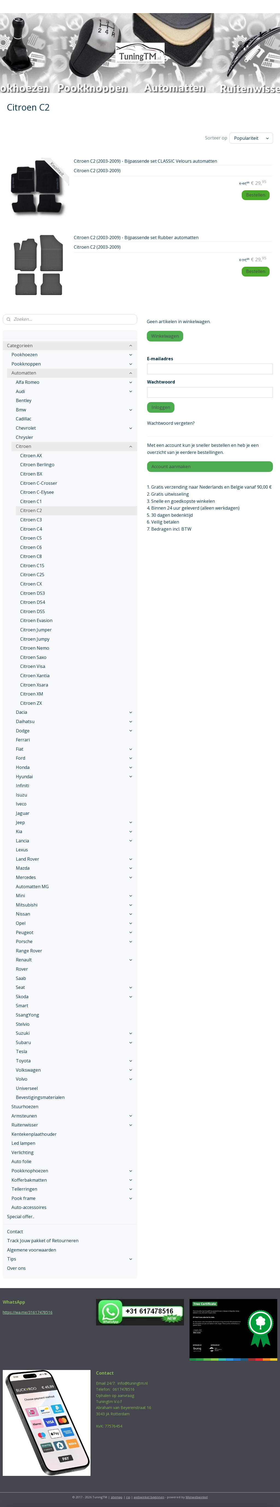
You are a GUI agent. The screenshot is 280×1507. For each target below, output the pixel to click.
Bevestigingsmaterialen (40, 1097)
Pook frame (72, 1198)
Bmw (74, 410)
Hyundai (74, 777)
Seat (74, 987)
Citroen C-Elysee (37, 492)
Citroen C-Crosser (38, 483)
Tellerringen (72, 1189)
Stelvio (23, 1024)
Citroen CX (31, 584)
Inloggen (160, 407)
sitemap (116, 1497)
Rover (22, 969)
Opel (74, 923)
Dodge (74, 731)
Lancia (74, 841)
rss (128, 1497)
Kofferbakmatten (72, 1180)
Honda (74, 767)
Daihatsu (74, 721)
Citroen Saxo (33, 657)
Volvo (74, 1079)
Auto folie (21, 1161)
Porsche (74, 941)
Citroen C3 (31, 520)
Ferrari (23, 740)
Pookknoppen (72, 364)
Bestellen (255, 195)
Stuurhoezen (24, 1107)
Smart (22, 1006)
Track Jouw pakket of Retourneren (42, 1241)
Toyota (74, 1061)
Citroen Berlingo (37, 465)
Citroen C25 (32, 575)
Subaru (74, 1042)
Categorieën (70, 346)
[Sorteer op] (251, 138)
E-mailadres (160, 359)
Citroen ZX (31, 703)
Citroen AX (31, 456)
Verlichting (22, 1152)
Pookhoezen (72, 355)
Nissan (74, 914)
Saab (21, 978)
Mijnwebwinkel (197, 1497)
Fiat (74, 749)
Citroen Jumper (36, 630)
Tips (70, 1259)
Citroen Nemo (34, 648)
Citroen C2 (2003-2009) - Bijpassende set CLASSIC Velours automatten (145, 161)
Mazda (74, 868)
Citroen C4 (31, 529)
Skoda (74, 997)
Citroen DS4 (32, 602)
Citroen (74, 446)
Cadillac (23, 419)
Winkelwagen (165, 336)
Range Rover (29, 951)
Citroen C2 (31, 510)
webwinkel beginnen (149, 1497)
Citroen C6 (31, 547)
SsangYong (27, 1015)
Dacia (74, 712)
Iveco (21, 804)
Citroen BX (31, 474)
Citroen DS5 (32, 611)
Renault (74, 960)
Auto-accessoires (28, 1207)
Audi (74, 391)
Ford (74, 758)
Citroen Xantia (34, 676)
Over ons (16, 1268)
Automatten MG (32, 887)
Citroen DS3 (32, 593)
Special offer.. (20, 1217)
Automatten (72, 373)
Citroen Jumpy (34, 639)
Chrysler (24, 437)
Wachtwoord (161, 382)
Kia (74, 831)
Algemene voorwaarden (31, 1250)
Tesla (21, 1051)
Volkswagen (74, 1070)
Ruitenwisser (72, 1125)
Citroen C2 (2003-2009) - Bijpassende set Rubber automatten (136, 237)
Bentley (23, 400)
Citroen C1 (31, 501)
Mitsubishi (74, 905)
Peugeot (74, 932)
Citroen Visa (32, 666)
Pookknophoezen (72, 1171)
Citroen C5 (31, 538)
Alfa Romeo (74, 382)
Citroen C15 (32, 566)
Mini (74, 896)
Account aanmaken (171, 466)
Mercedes (74, 877)
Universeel (27, 1088)
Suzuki (74, 1033)
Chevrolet (74, 428)
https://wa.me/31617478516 (27, 1312)
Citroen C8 (31, 556)
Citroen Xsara (34, 685)
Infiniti (22, 786)
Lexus (22, 850)
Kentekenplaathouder (34, 1134)
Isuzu (21, 795)
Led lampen (23, 1143)
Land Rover (74, 859)
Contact (15, 1232)
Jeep (74, 822)
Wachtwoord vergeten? (171, 423)
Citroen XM (31, 694)
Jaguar (23, 813)
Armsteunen (72, 1116)
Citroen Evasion (36, 620)
